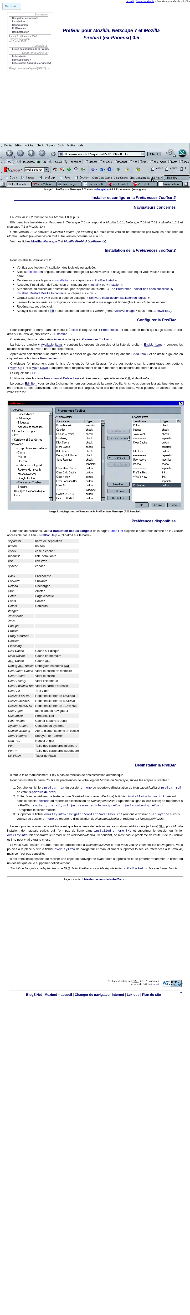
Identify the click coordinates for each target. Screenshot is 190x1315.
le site (33, 272)
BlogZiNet (34, 995)
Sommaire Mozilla (145, 1)
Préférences (19, 28)
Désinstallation (20, 32)
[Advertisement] (44, 93)
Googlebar (102, 189)
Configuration (20, 25)
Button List (115, 531)
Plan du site (151, 995)
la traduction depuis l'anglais (70, 531)
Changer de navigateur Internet (99, 995)
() (85, 241)
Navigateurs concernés (25, 18)
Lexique (133, 995)
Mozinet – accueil (58, 995)
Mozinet (10, 6)
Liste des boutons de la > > (104, 879)
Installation (18, 21)
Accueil (130, 1)
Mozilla (36, 241)
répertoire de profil (42, 792)
